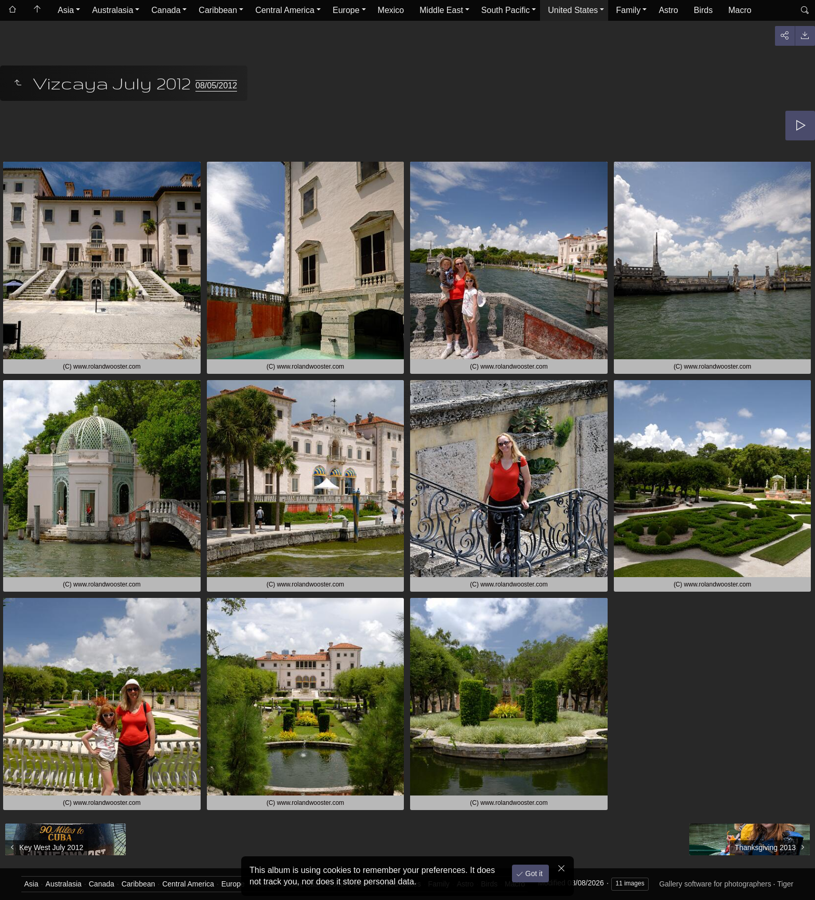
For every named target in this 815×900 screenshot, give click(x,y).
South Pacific (505, 10)
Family (628, 10)
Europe (346, 10)
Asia (66, 10)
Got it (533, 873)
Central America (284, 10)
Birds (703, 10)
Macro (739, 10)
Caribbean (218, 10)
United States (573, 10)
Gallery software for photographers (715, 884)
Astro (668, 10)
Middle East (441, 10)
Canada (165, 10)
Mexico (391, 10)
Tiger (785, 884)
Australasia (112, 10)
